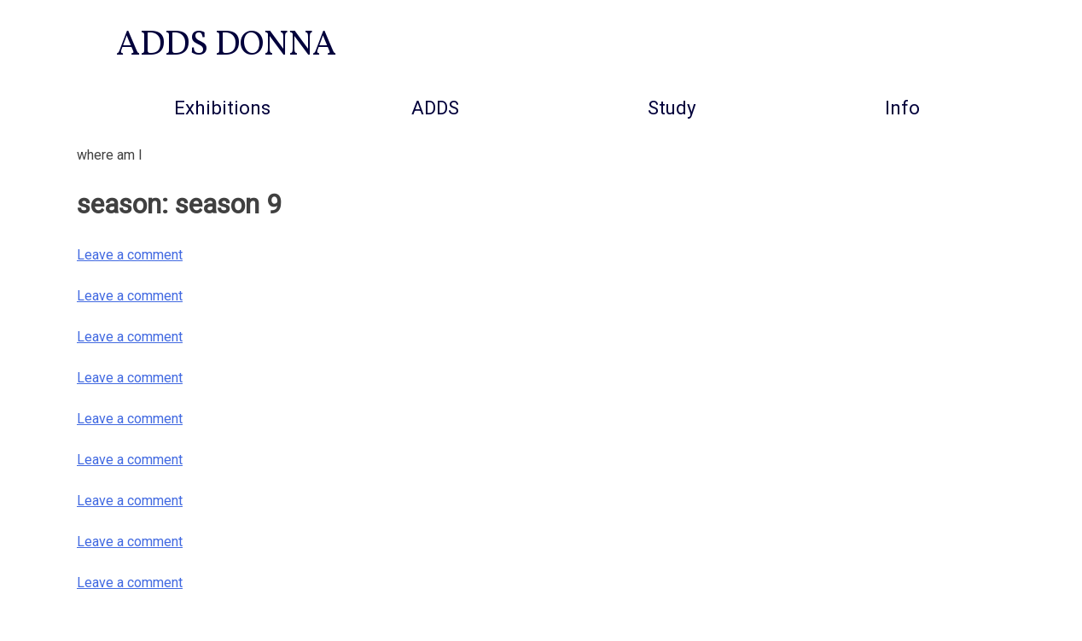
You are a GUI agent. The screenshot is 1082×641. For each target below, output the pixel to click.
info (902, 107)
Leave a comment (130, 255)
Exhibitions (222, 107)
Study (672, 107)
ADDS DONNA (226, 46)
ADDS (435, 107)
